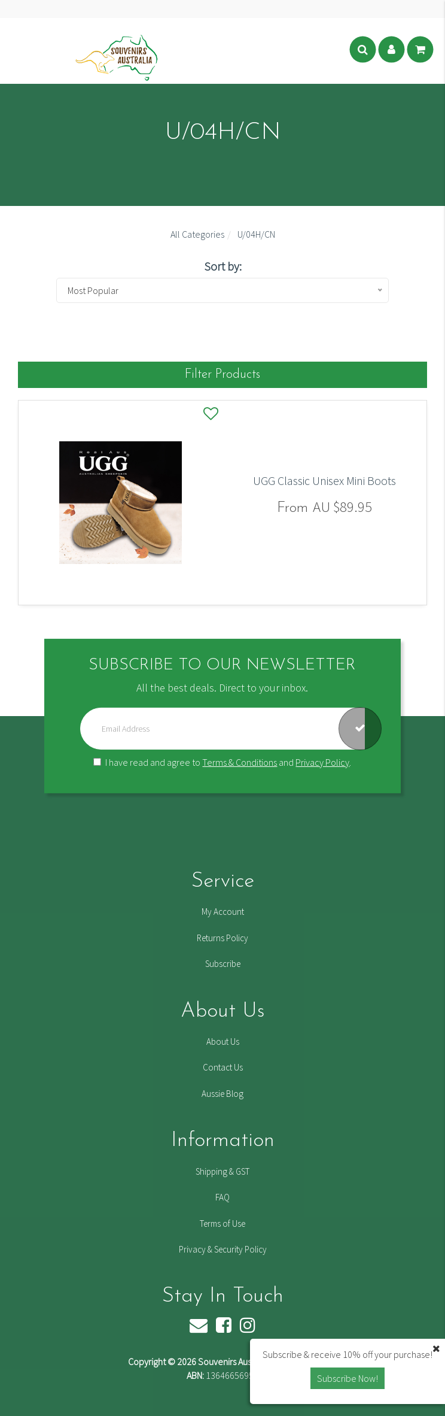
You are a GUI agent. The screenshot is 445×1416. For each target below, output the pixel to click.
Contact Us (223, 1067)
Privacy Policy (322, 762)
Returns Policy (222, 938)
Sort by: (223, 266)
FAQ (222, 1197)
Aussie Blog (222, 1093)
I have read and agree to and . (222, 762)
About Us (222, 1041)
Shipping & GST (222, 1171)
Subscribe (222, 963)
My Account (223, 911)
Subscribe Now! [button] (347, 1378)
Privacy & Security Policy (223, 1249)
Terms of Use (222, 1223)
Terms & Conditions (239, 762)
